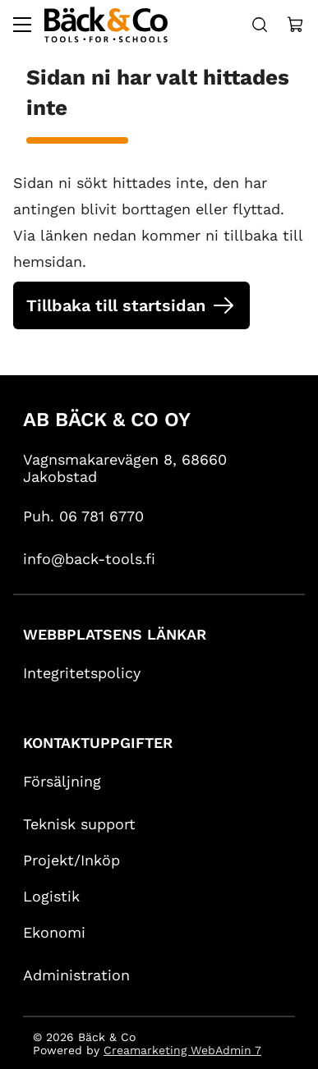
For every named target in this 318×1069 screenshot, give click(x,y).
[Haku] (260, 24)
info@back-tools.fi (89, 558)
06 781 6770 (101, 515)
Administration (76, 974)
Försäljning (62, 780)
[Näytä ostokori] (296, 24)
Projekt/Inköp (71, 859)
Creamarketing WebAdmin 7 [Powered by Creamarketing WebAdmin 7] (182, 1049)
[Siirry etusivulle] (106, 24)
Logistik (51, 895)
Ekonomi (54, 931)
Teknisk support (79, 823)
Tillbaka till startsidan (115, 305)
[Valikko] (22, 24)
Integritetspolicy (82, 672)
